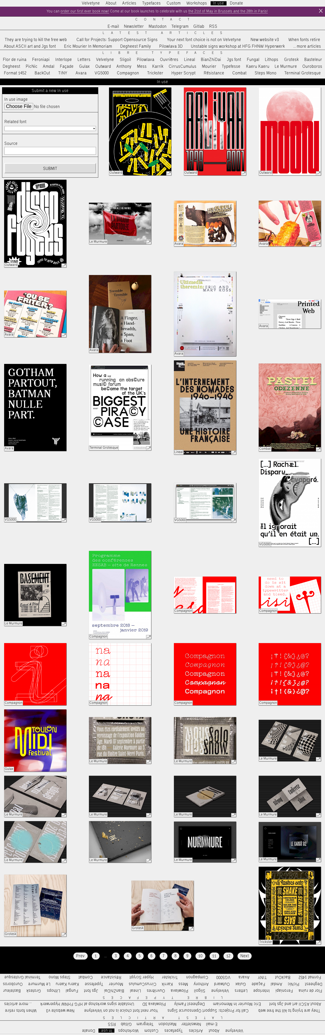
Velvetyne (91, 3)
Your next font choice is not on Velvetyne (204, 41)
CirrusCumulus (182, 67)
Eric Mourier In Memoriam (88, 47)
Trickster (155, 74)
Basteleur (313, 61)
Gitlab (198, 27)
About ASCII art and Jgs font (30, 47)
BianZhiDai (211, 61)
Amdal (49, 67)
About (111, 3)
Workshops (197, 3)
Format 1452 (15, 74)
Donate (236, 3)
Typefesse (231, 67)
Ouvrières (169, 61)
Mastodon (158, 27)
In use (218, 3)
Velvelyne (105, 61)
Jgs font (234, 61)
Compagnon (128, 74)
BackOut (42, 74)
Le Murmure (286, 67)
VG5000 (102, 74)
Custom (174, 3)
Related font (15, 123)
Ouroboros (312, 67)
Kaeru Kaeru (257, 67)
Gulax (84, 67)
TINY (63, 74)
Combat (239, 74)
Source (11, 145)
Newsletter (134, 27)
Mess (142, 67)
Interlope (63, 61)
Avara (81, 74)
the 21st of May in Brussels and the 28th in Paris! (236, 12)
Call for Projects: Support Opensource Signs (117, 41)
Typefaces (151, 3)
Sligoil (125, 61)
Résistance (214, 74)
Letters (84, 61)
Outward (103, 67)
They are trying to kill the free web (36, 41)
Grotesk (291, 61)
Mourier (209, 67)
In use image (16, 101)
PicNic (32, 67)
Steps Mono (265, 74)
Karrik (157, 67)
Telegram (180, 27)
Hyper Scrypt (183, 74)
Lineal (189, 61)
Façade (67, 67)
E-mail (113, 27)
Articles (129, 3)
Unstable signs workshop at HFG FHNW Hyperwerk (238, 47)
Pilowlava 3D (171, 47)
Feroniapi (41, 61)
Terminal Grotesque (302, 74)
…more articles (307, 47)
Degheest (11, 67)
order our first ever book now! (76, 12)
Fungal (253, 61)
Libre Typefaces (166, 54)
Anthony (124, 67)
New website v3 (265, 41)
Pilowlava (145, 61)
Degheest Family (135, 47)
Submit (50, 170)
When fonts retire (304, 41)
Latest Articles (165, 34)
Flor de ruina (15, 61)
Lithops (271, 61)
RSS (213, 27)
